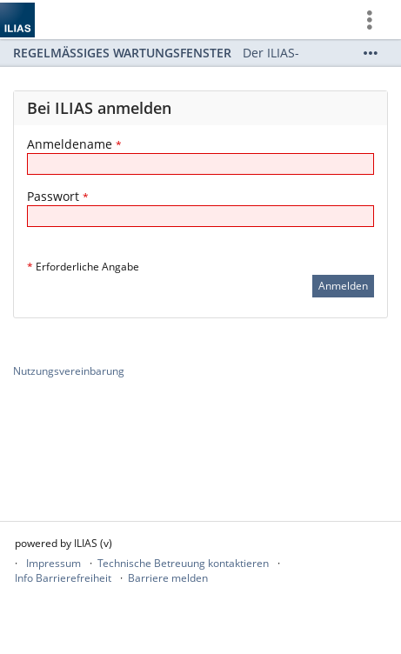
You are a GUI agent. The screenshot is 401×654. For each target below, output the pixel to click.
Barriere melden (168, 578)
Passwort (58, 196)
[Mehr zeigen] (371, 53)
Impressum (53, 563)
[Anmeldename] (200, 164)
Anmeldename (74, 144)
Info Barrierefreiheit (63, 578)
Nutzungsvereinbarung (68, 371)
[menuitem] (376, 19)
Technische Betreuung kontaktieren (183, 563)
